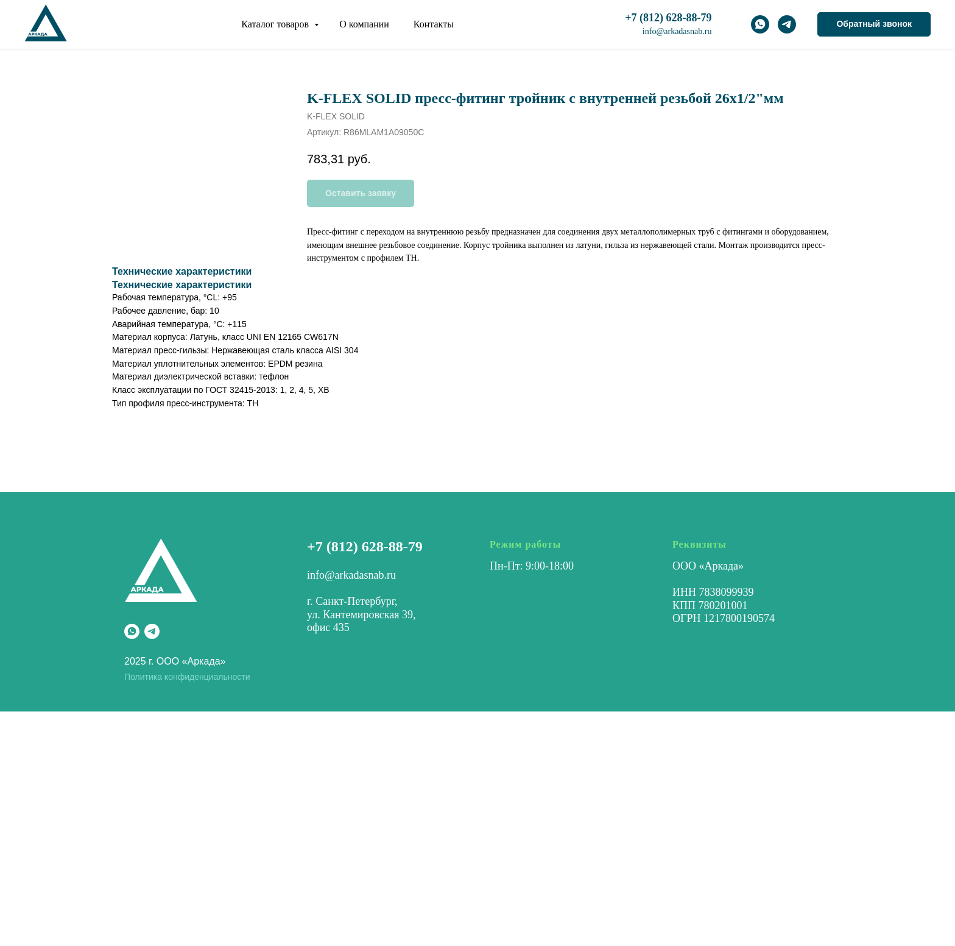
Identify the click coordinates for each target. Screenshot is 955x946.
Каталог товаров (276, 24)
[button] (874, 24)
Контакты (434, 24)
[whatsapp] (760, 24)
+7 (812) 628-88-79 (365, 546)
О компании (364, 24)
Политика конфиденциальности (187, 677)
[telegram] (787, 24)
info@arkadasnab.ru (677, 31)
